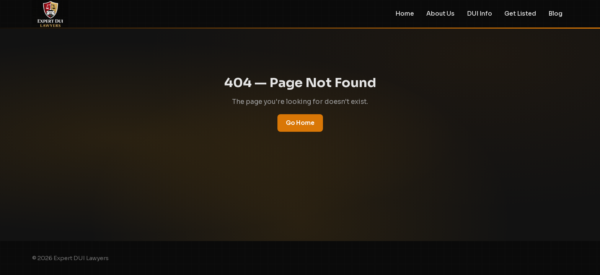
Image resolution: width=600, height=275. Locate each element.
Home (404, 14)
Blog (555, 14)
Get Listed (520, 14)
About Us (440, 14)
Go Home (300, 122)
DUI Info (479, 14)
